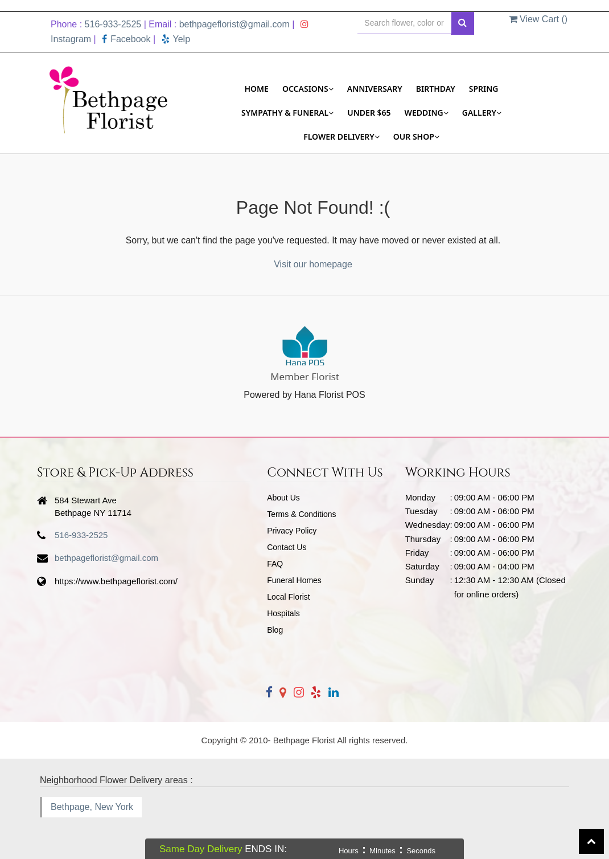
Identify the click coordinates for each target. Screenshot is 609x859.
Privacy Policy (291, 530)
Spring (484, 88)
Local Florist (288, 596)
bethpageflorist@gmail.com (234, 24)
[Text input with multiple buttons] (404, 23)
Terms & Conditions (301, 514)
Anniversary (374, 88)
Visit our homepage (313, 264)
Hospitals (283, 613)
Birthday (435, 88)
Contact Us (286, 547)
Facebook (126, 39)
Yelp (176, 39)
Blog (275, 629)
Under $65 (368, 112)
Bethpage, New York (92, 807)
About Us (283, 497)
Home (256, 88)
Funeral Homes (294, 580)
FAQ (275, 563)
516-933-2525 (113, 24)
